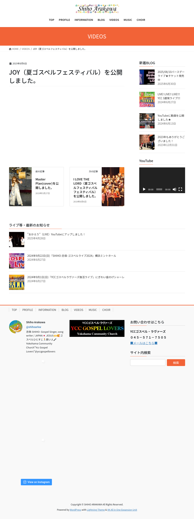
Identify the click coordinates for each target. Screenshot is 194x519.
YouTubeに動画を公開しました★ (171, 117)
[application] (162, 180)
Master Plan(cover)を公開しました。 (47, 183)
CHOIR (106, 310)
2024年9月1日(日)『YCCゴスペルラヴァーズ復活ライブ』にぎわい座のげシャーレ (75, 277)
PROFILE (27, 310)
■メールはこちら (142, 343)
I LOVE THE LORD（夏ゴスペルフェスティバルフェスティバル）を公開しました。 (85, 187)
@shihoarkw (33, 327)
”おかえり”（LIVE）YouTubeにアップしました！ (56, 234)
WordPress (75, 509)
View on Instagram (36, 482)
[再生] (144, 189)
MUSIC (93, 310)
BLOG (65, 310)
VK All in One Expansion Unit (122, 509)
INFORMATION (47, 310)
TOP (14, 310)
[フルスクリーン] (180, 189)
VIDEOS (78, 310)
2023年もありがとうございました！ (171, 139)
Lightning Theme (96, 509)
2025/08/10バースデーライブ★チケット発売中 (171, 76)
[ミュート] (174, 189)
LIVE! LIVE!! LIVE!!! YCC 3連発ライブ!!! (169, 96)
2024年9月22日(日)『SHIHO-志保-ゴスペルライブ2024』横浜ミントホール (71, 256)
